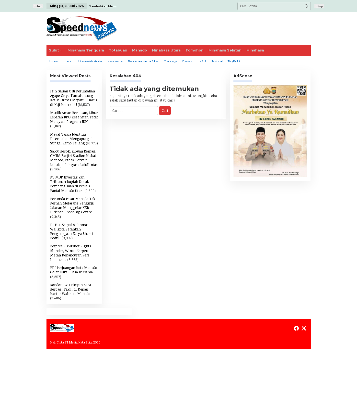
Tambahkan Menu (102, 6)
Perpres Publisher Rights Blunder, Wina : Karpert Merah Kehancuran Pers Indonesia (70, 253)
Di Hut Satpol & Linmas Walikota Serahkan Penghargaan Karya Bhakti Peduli (71, 231)
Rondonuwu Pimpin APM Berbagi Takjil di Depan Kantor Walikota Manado (70, 289)
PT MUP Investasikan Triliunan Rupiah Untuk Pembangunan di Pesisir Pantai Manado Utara (70, 184)
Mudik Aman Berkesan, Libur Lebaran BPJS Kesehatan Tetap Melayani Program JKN (74, 117)
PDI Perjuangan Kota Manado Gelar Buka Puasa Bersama (73, 269)
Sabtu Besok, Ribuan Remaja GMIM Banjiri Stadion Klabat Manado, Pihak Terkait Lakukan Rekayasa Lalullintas (74, 158)
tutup (38, 6)
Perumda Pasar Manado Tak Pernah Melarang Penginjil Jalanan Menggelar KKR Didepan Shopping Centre (72, 205)
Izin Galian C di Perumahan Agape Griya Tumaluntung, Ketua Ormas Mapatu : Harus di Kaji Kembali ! (73, 98)
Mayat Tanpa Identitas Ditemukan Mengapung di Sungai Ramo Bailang (72, 138)
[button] (306, 6)
